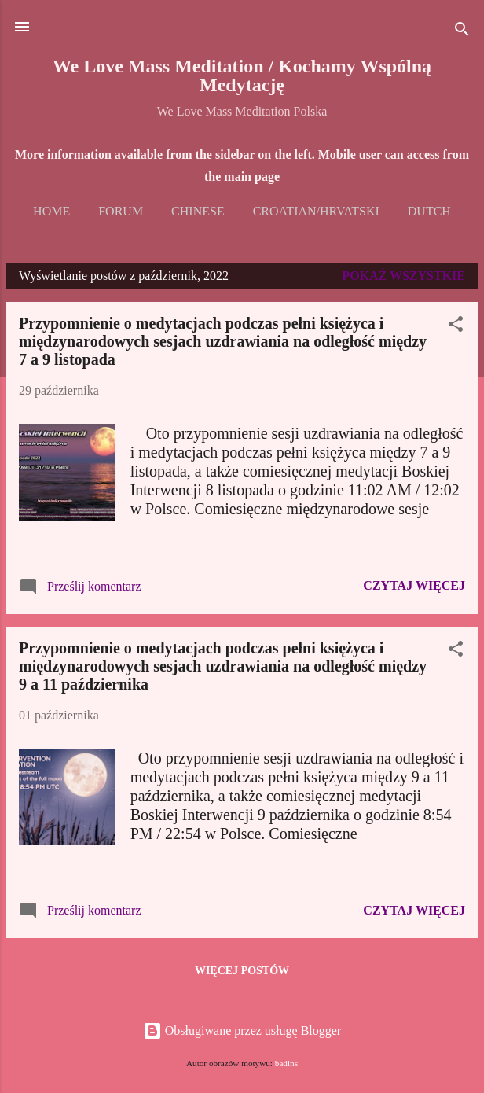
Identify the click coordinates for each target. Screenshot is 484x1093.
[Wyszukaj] (462, 32)
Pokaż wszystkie (403, 275)
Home (51, 211)
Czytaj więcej (414, 585)
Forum (120, 211)
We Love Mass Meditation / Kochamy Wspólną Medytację (242, 75)
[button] (455, 327)
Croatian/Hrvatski (316, 211)
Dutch (429, 211)
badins (286, 1063)
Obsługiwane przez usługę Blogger (242, 1030)
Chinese (198, 211)
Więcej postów (242, 971)
